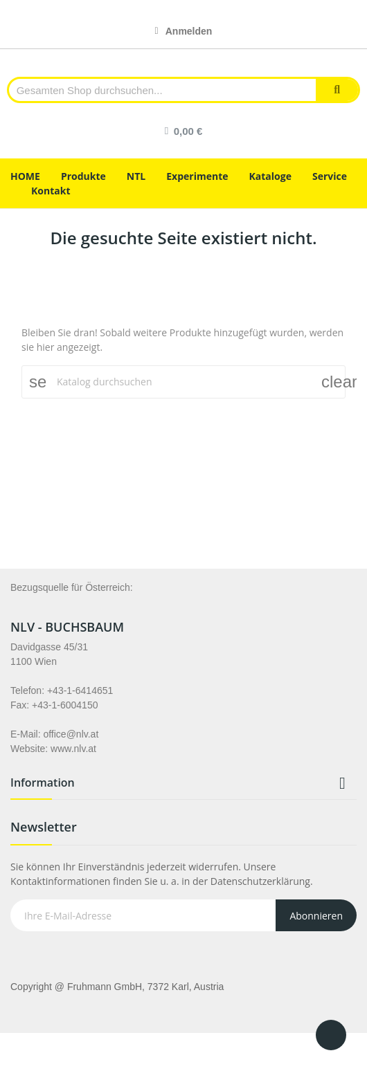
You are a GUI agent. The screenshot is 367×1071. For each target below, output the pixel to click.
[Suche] (183, 382)
